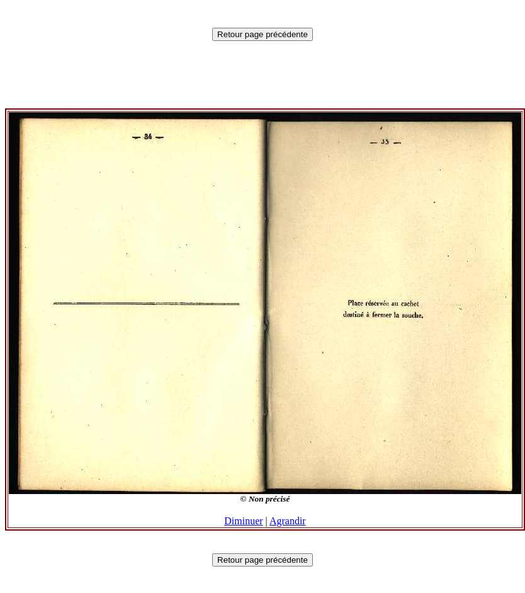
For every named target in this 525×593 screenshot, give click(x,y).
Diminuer (243, 520)
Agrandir (287, 520)
